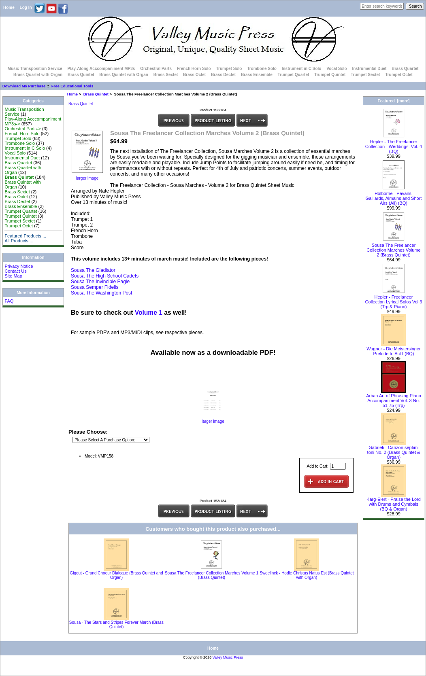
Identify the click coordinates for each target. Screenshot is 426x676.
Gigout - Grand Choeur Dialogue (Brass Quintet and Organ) (116, 575)
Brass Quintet (96, 94)
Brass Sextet (165, 74)
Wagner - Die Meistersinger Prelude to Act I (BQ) (393, 349)
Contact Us (15, 271)
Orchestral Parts (156, 68)
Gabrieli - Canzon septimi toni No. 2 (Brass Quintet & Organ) (393, 450)
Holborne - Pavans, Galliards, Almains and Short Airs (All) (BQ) (394, 196)
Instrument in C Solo (302, 68)
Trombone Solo (262, 68)
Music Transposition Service (35, 68)
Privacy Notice (18, 266)
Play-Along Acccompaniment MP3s (101, 68)
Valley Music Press (228, 657)
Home (9, 7)
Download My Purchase (24, 86)
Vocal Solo (336, 68)
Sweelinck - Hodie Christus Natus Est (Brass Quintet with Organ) (307, 575)
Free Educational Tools (72, 86)
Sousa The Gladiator (93, 270)
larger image (213, 419)
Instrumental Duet (369, 68)
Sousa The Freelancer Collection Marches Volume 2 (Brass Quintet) (393, 248)
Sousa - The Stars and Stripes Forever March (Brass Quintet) (116, 624)
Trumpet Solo (229, 68)
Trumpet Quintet (329, 74)
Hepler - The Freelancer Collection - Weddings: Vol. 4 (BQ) (393, 144)
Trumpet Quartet (293, 74)
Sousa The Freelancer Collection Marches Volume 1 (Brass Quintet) (211, 575)
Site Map (13, 275)
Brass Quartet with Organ (37, 74)
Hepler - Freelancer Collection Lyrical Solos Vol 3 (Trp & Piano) (393, 299)
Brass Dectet (223, 74)
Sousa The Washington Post (101, 293)
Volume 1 (148, 312)
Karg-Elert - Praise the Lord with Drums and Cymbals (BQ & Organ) (393, 502)
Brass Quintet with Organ (123, 74)
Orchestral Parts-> (22, 128)
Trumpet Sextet (365, 74)
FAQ (8, 301)
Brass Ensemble (257, 74)
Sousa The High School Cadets (104, 276)
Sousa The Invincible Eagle (100, 281)
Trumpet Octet (399, 74)
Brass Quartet (405, 68)
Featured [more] (394, 101)
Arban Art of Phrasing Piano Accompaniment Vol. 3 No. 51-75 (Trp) (393, 398)
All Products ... (18, 240)
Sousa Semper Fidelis (94, 287)
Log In (26, 7)
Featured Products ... (25, 235)
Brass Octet (194, 74)
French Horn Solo (194, 68)
